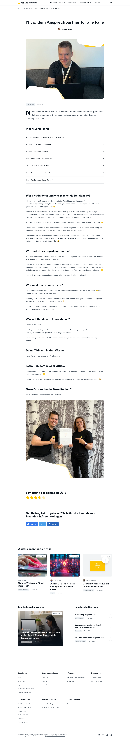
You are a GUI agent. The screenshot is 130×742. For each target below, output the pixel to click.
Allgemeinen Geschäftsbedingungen (55, 736)
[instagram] (103, 735)
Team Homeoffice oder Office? (65, 173)
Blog (19, 8)
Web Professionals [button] (49, 699)
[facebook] (107, 735)
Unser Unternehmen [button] (50, 673)
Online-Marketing (27, 641)
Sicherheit (78, 631)
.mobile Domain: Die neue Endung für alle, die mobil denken (62, 586)
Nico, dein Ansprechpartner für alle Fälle (47, 8)
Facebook (31, 524)
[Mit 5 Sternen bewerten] (43, 497)
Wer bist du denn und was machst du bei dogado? (65, 137)
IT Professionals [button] (24, 699)
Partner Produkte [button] (73, 699)
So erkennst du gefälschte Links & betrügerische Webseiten (88, 626)
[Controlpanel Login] (110, 2)
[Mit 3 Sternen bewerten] (36, 497)
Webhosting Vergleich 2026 (86, 615)
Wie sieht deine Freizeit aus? (65, 151)
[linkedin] (99, 735)
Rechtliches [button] (22, 673)
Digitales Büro (79, 618)
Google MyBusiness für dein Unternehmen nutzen (96, 585)
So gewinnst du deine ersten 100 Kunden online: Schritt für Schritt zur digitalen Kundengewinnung (40, 635)
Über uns (97, 3)
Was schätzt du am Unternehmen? (65, 159)
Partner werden (72, 3)
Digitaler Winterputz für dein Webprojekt (31, 584)
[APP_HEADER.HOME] (27, 2)
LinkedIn (53, 524)
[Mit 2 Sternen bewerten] (32, 497)
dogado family (28, 8)
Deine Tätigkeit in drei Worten (65, 166)
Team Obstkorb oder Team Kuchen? (65, 180)
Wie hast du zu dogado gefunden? (65, 144)
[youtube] (111, 735)
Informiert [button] (70, 673)
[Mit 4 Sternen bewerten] (40, 497)
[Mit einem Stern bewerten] (28, 497)
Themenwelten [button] (96, 673)
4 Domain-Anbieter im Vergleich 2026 (89, 638)
